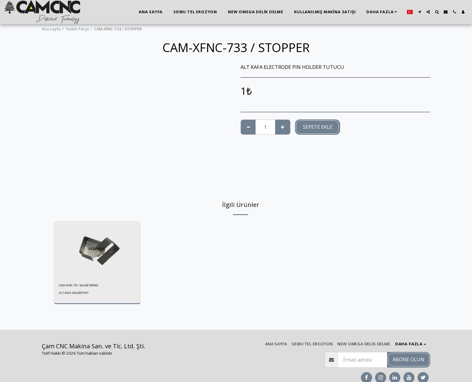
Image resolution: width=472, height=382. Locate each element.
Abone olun (408, 359)
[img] (97, 250)
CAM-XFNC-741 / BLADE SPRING (87, 286)
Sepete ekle (317, 126)
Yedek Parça (77, 29)
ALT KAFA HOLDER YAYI (76, 295)
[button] (419, 12)
